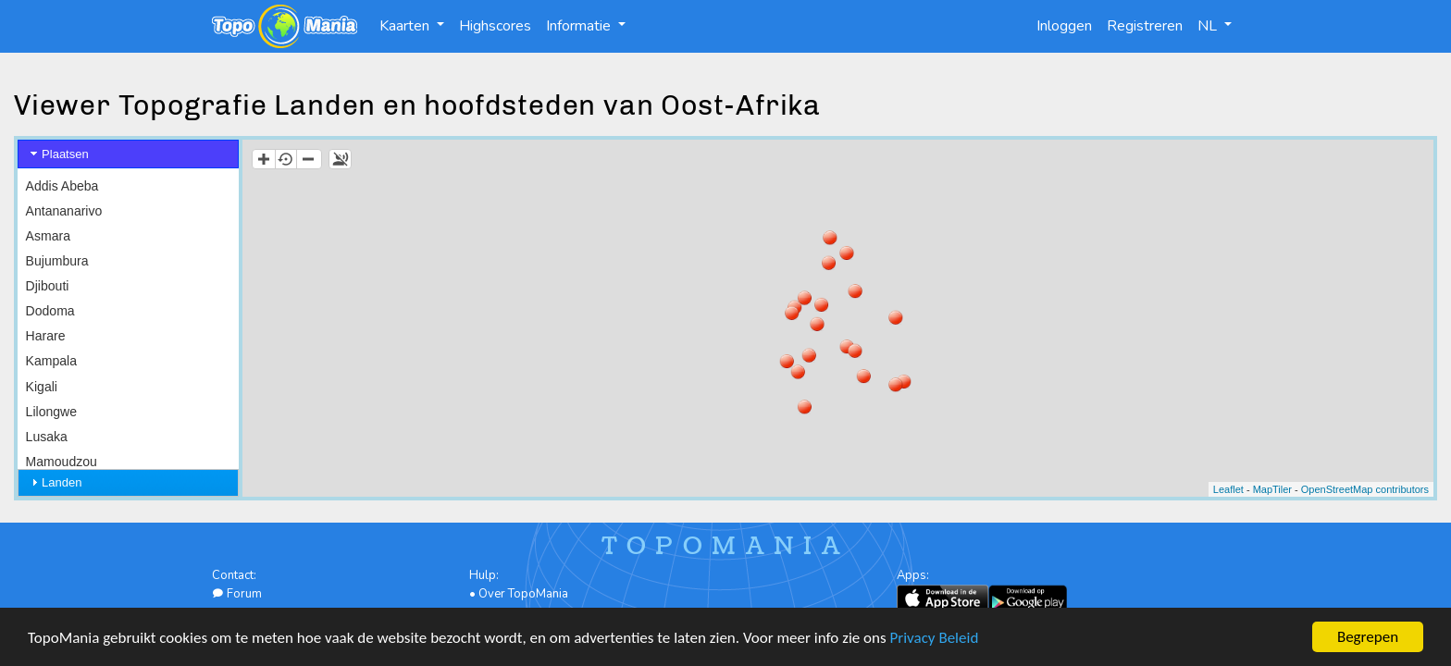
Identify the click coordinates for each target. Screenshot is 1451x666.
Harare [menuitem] (46, 335)
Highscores (495, 26)
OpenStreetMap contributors (1365, 489)
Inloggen (1064, 26)
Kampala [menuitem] (51, 360)
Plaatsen (65, 154)
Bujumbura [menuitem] (57, 260)
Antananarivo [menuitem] (64, 211)
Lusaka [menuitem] (47, 436)
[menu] (128, 411)
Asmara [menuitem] (48, 235)
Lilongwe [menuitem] (51, 411)
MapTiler (1272, 489)
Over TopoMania (523, 594)
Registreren (1145, 26)
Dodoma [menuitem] (50, 310)
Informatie (580, 26)
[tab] (128, 154)
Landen (61, 482)
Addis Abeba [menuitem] (62, 186)
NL (1209, 26)
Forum (237, 594)
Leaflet (1228, 489)
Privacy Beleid (934, 640)
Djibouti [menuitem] (47, 285)
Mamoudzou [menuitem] (61, 461)
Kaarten (406, 26)
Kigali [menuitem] (41, 386)
